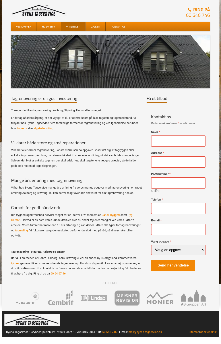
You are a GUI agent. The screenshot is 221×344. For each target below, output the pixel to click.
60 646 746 (198, 15)
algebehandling (43, 128)
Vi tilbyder (73, 26)
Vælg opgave (160, 241)
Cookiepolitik (208, 332)
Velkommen (23, 26)
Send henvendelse (173, 265)
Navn (154, 132)
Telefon (156, 199)
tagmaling (21, 230)
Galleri (95, 26)
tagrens (22, 128)
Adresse (156, 153)
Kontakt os (118, 26)
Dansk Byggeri (110, 215)
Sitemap (194, 332)
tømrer (15, 263)
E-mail (155, 220)
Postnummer (160, 174)
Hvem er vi (49, 26)
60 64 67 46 (58, 273)
